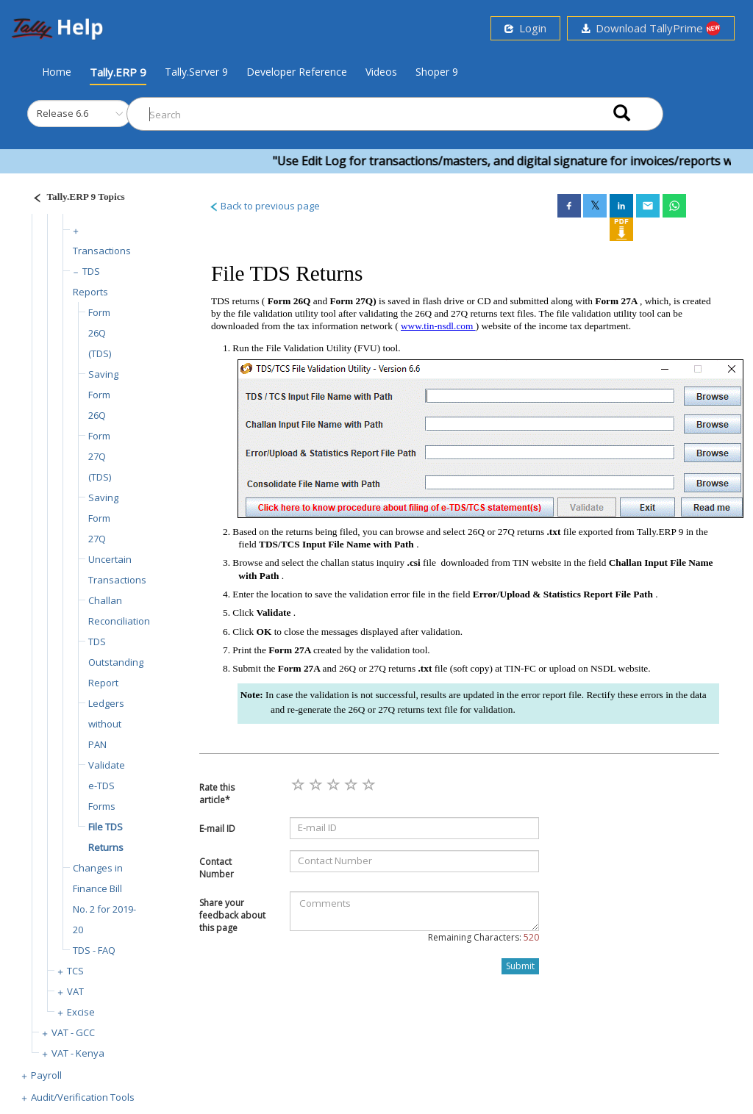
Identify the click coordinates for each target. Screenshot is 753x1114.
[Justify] (74, 199)
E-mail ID (217, 828)
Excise (81, 1011)
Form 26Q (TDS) (99, 333)
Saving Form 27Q (103, 518)
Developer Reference (296, 72)
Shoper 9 (436, 72)
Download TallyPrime (651, 28)
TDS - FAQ (94, 950)
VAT (75, 991)
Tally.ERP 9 (118, 72)
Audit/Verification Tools (83, 1097)
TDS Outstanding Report (115, 662)
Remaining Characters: (483, 937)
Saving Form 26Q (103, 394)
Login (525, 28)
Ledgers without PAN (106, 724)
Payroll (46, 1075)
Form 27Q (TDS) (99, 456)
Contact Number (216, 867)
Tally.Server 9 (196, 72)
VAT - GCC (73, 1032)
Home (56, 71)
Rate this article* (217, 793)
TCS (75, 970)
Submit (520, 966)
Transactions (102, 250)
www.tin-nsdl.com (438, 325)
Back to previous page (264, 205)
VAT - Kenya (77, 1053)
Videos (381, 72)
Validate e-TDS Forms (106, 785)
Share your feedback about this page (232, 915)
